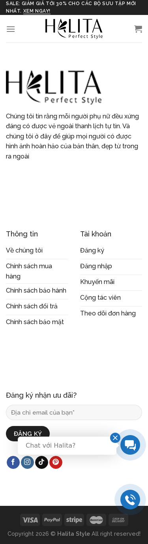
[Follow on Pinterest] (55, 462)
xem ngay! (37, 11)
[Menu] (10, 29)
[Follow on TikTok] (41, 462)
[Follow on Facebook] (13, 462)
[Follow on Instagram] (27, 462)
